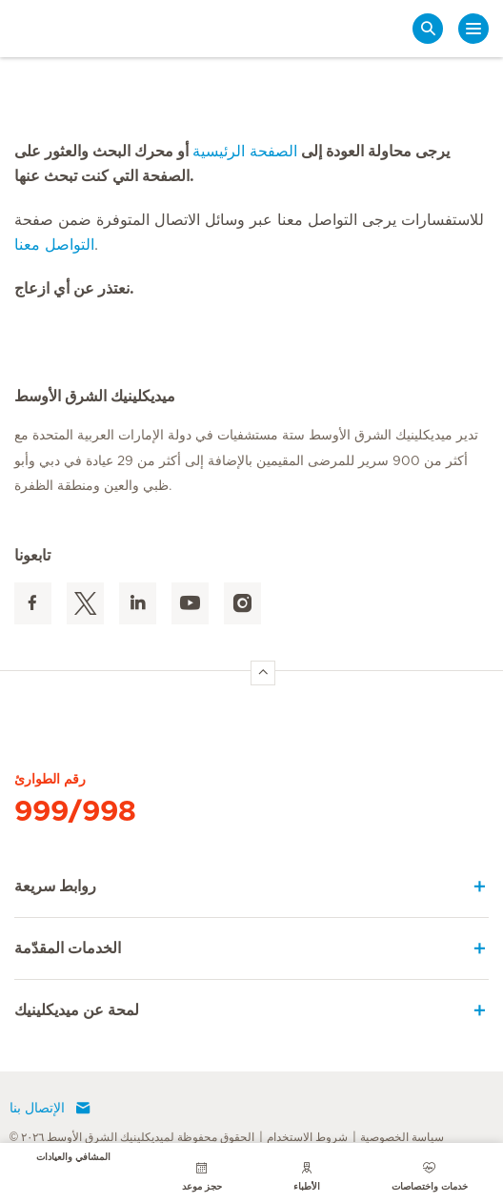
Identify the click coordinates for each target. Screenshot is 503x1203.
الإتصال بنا (50, 1108)
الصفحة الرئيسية (244, 151)
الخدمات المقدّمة (67, 948)
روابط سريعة (55, 886)
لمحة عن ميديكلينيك (76, 1010)
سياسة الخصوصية (402, 1137)
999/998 (75, 812)
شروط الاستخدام (307, 1137)
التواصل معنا (54, 245)
